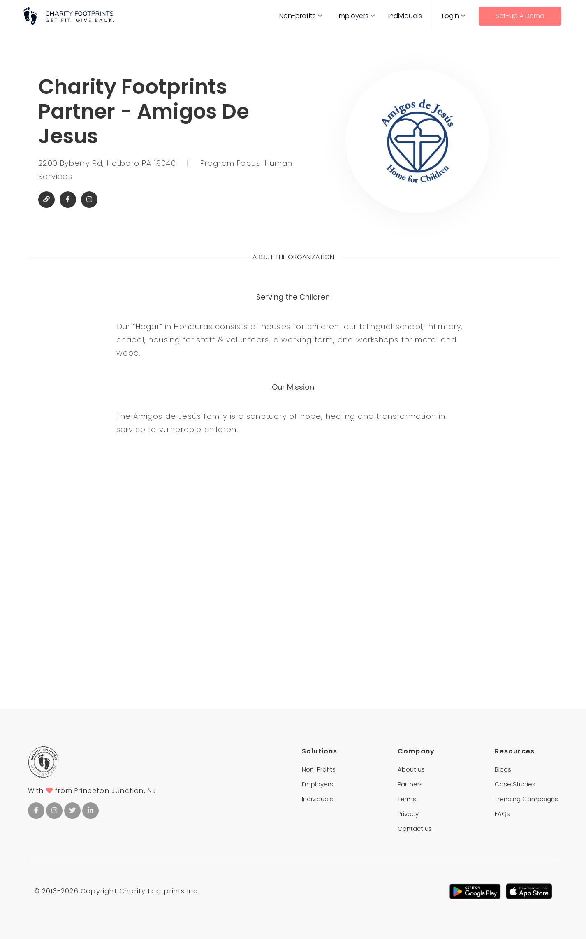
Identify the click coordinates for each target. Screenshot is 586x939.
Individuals (405, 16)
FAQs (502, 813)
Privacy (408, 813)
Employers (352, 16)
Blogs (503, 769)
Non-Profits (319, 769)
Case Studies (515, 784)
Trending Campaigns (526, 799)
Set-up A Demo (520, 16)
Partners (410, 784)
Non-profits (297, 16)
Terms (407, 799)
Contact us (415, 828)
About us (411, 769)
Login (450, 16)
